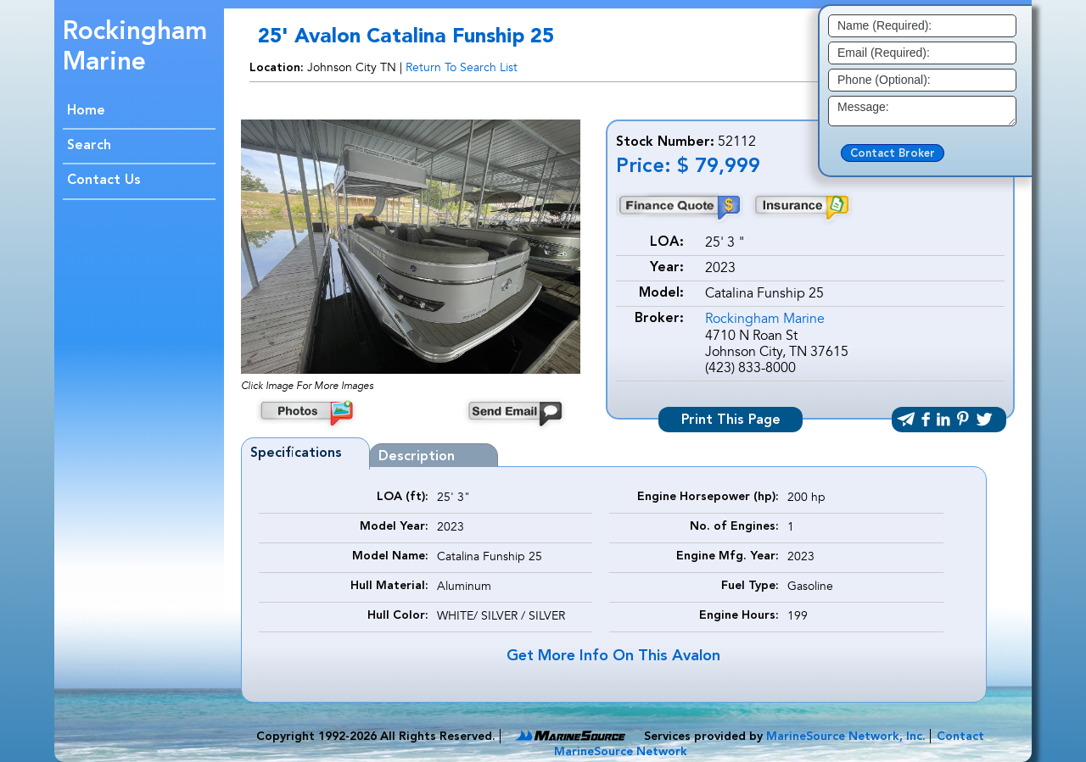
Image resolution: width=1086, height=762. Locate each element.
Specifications (296, 453)
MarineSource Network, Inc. (846, 737)
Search (89, 146)
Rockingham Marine (765, 318)
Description (416, 457)
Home (86, 111)
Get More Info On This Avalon (613, 656)
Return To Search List (462, 67)
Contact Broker (892, 153)
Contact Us (104, 180)
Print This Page (731, 420)
